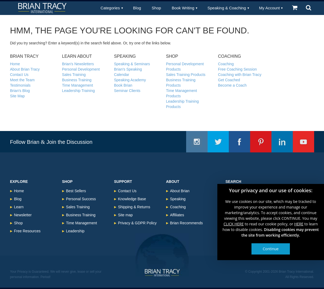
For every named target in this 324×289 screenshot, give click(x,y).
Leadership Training (78, 90)
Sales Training (74, 74)
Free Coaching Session (237, 69)
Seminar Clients (127, 90)
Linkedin (282, 141)
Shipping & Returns (134, 207)
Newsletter (23, 215)
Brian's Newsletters (78, 64)
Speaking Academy (130, 80)
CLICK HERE (233, 223)
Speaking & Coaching (226, 8)
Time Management (77, 85)
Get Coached (229, 80)
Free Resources (27, 231)
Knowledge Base (132, 199)
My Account (269, 8)
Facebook (239, 141)
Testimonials (20, 85)
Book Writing (183, 8)
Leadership (75, 231)
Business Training (77, 80)
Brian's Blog (20, 90)
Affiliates (177, 215)
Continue (270, 248)
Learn (19, 207)
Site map (125, 215)
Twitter (218, 141)
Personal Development (81, 69)
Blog (137, 8)
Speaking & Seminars (132, 64)
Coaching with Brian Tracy (240, 74)
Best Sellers (76, 191)
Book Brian (123, 85)
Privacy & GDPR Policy (137, 223)
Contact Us (19, 74)
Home (15, 64)
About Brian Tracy (25, 69)
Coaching (226, 64)
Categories (110, 8)
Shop (156, 8)
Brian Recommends (186, 223)
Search (233, 181)
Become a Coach (232, 85)
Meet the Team (22, 80)
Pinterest (260, 141)
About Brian (180, 191)
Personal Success (81, 199)
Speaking (178, 199)
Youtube (303, 141)
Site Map (17, 96)
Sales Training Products (186, 74)
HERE (298, 223)
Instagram (196, 141)
